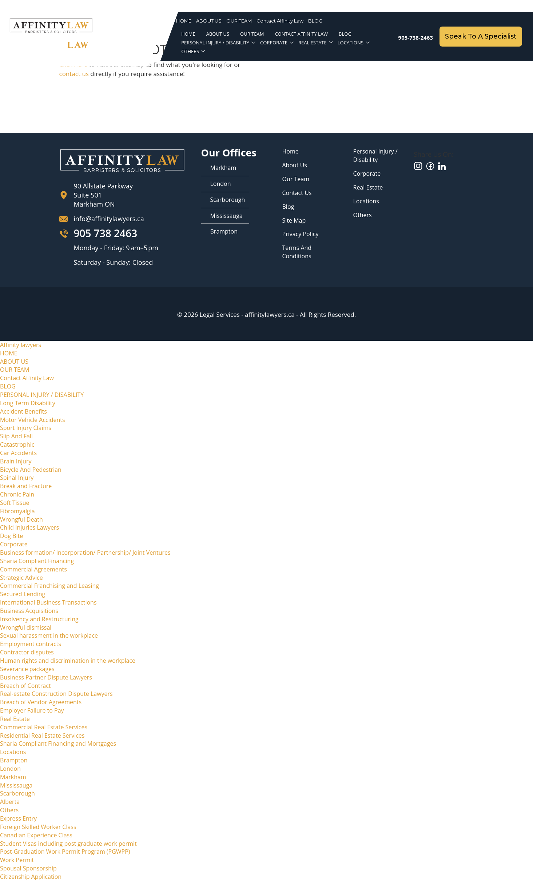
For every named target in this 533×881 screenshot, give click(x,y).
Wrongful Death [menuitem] (21, 519)
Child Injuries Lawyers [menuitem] (29, 527)
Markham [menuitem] (13, 777)
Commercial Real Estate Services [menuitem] (43, 727)
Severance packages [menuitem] (27, 669)
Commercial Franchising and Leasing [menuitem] (49, 586)
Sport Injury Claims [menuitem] (25, 428)
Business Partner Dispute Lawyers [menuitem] (46, 677)
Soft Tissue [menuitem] (14, 503)
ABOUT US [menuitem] (14, 362)
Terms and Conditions (297, 252)
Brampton (224, 231)
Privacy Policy (300, 234)
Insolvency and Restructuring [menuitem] (39, 619)
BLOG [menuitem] (8, 386)
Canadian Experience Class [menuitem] (36, 835)
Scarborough (227, 200)
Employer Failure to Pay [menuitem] (32, 710)
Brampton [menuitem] (14, 760)
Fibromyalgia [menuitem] (17, 511)
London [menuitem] (10, 769)
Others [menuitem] (9, 810)
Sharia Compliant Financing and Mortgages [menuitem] (58, 744)
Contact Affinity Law (279, 21)
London (220, 184)
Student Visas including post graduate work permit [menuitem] (68, 844)
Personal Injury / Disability (375, 155)
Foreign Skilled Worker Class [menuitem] (38, 827)
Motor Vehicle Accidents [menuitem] (32, 420)
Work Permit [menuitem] (17, 860)
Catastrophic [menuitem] (17, 444)
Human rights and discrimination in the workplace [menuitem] (67, 661)
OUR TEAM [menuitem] (14, 370)
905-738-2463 (415, 37)
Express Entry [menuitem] (18, 818)
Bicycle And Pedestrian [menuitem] (30, 470)
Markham (223, 168)
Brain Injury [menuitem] (15, 461)
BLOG (315, 21)
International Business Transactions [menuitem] (48, 602)
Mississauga (226, 216)
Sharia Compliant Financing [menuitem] (37, 561)
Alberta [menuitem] (10, 802)
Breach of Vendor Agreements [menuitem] (40, 702)
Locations (350, 42)
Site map (294, 220)
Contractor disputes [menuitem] (27, 652)
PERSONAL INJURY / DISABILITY (215, 42)
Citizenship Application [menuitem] (30, 877)
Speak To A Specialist (481, 36)
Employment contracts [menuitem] (30, 644)
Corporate (273, 42)
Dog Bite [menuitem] (11, 536)
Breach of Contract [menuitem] (25, 686)
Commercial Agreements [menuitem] (33, 569)
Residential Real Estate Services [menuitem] (42, 735)
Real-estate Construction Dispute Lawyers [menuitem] (56, 694)
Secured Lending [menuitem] (22, 594)
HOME (183, 21)
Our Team (295, 179)
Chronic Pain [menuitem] (17, 494)
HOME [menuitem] (8, 353)
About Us (294, 165)
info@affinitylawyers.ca (109, 218)
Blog (288, 207)
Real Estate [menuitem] (15, 719)
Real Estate (312, 42)
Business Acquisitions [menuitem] (29, 611)
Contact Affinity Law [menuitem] (27, 378)
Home (290, 151)
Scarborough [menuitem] (17, 793)
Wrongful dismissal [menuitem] (25, 627)
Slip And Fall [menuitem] (16, 436)
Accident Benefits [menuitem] (23, 411)
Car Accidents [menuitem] (18, 453)
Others (190, 51)
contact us (74, 73)
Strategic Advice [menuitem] (21, 578)
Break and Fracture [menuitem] (26, 486)
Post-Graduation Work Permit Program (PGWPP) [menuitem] (65, 852)
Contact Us (297, 193)
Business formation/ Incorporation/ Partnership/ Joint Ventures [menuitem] (85, 553)
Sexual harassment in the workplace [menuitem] (49, 635)
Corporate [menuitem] (14, 544)
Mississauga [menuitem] (16, 785)
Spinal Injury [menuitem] (16, 478)
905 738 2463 (106, 233)
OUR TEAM (239, 21)
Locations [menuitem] (13, 752)
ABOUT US (209, 21)
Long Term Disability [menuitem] (27, 403)
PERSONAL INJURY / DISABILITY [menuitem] (42, 395)
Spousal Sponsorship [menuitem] (28, 868)
